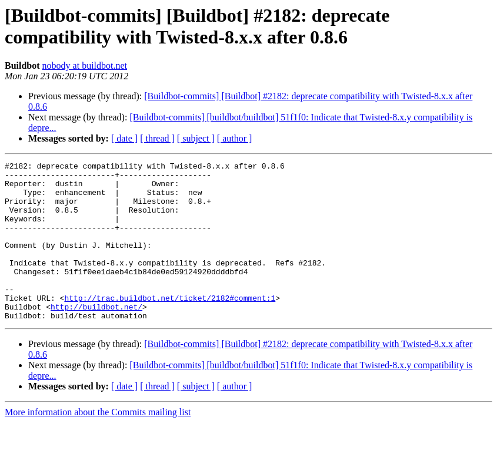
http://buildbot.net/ (96, 336)
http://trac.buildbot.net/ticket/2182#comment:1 (169, 326)
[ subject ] (196, 138)
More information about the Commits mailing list (98, 444)
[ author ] (234, 138)
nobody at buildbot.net (84, 65)
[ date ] (124, 138)
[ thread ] (157, 138)
